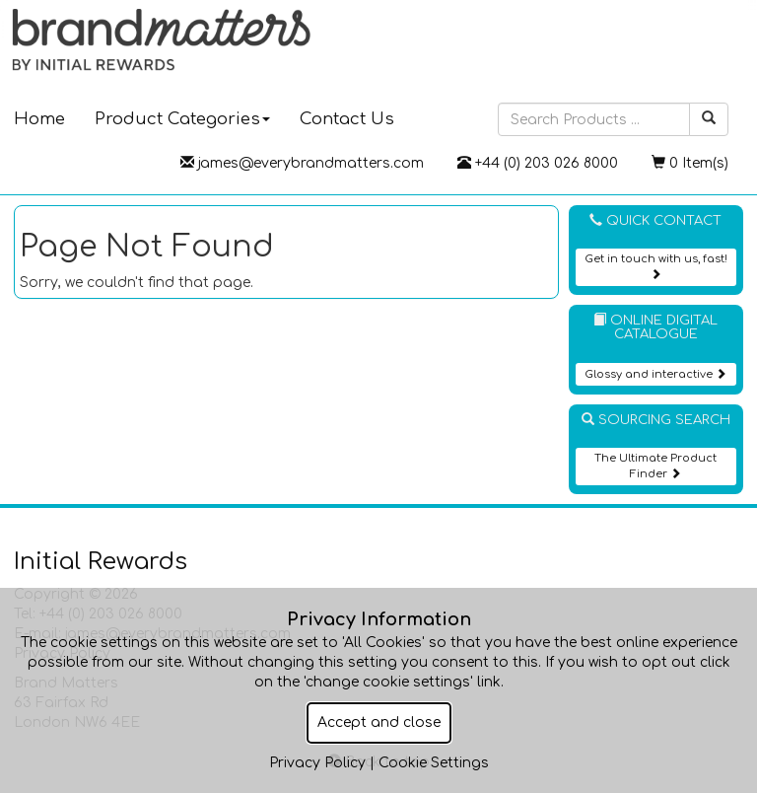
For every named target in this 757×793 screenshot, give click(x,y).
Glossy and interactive (655, 374)
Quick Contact (655, 220)
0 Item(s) (690, 163)
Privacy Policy (317, 763)
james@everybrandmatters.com (302, 163)
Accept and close (379, 722)
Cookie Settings (433, 763)
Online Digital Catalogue (655, 327)
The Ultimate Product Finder (655, 466)
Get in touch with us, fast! (656, 265)
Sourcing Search (656, 419)
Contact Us (347, 118)
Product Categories (182, 118)
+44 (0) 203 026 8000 (537, 163)
